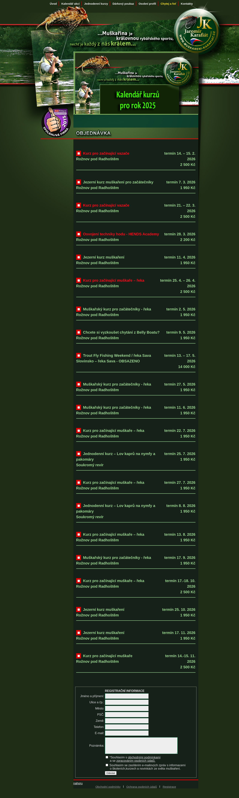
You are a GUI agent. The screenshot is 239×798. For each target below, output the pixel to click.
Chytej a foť (168, 3)
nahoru (78, 786)
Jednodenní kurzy (96, 3)
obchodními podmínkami (144, 760)
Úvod (53, 3)
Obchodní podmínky (107, 789)
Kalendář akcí (70, 3)
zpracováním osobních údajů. (135, 763)
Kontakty (187, 3)
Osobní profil (147, 3)
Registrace (169, 789)
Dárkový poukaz (123, 3)
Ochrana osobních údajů (141, 789)
